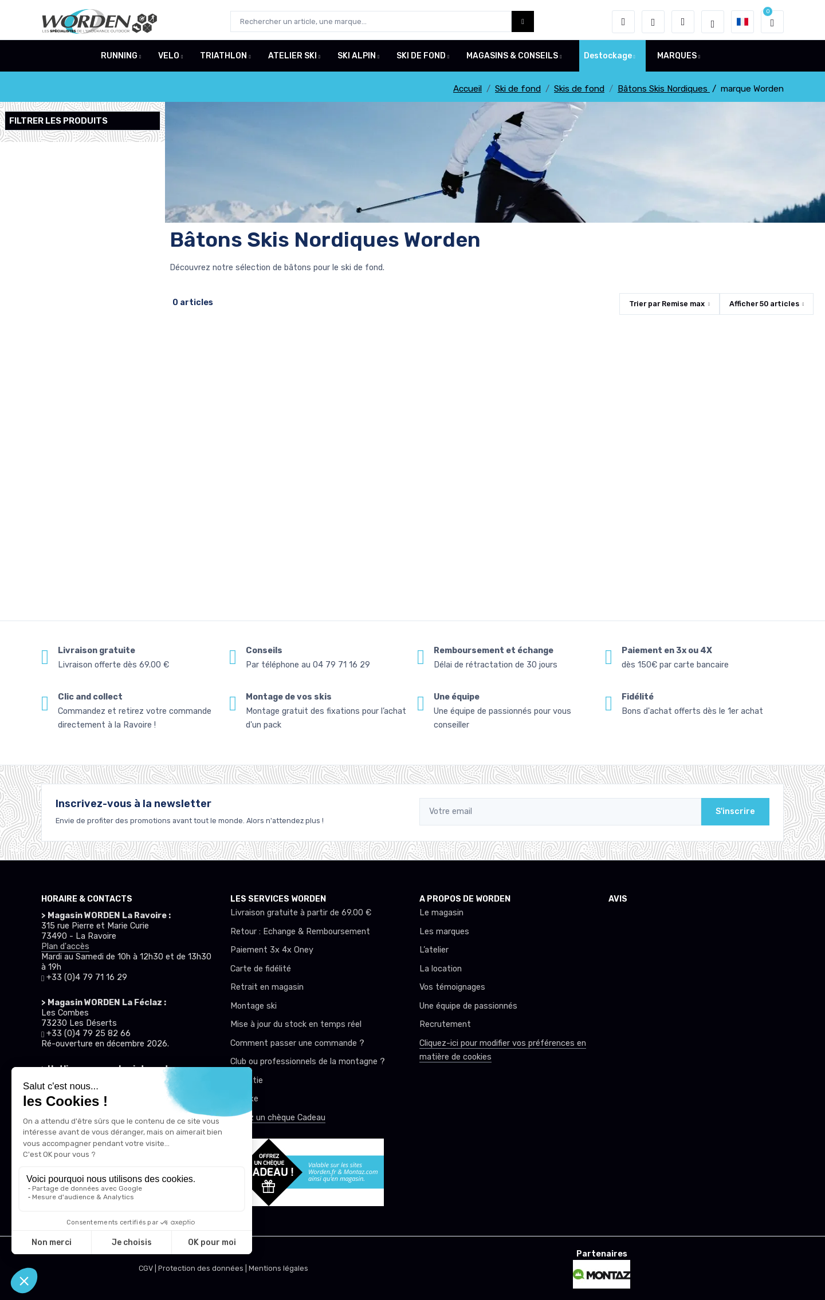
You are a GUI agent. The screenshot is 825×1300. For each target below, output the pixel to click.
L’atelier (434, 950)
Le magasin (441, 913)
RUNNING (119, 59)
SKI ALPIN (356, 59)
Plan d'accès (65, 946)
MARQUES (677, 59)
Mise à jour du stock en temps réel (296, 1024)
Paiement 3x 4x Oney (271, 950)
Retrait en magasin (267, 987)
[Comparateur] (682, 21)
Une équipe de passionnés (468, 1006)
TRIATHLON (223, 59)
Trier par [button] (667, 303)
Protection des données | (203, 1268)
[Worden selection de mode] (712, 21)
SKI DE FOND (421, 59)
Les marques (444, 932)
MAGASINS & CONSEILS (512, 59)
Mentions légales (278, 1268)
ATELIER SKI (292, 59)
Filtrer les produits (58, 121)
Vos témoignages (452, 987)
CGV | (148, 1268)
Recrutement (445, 1024)
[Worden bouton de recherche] (523, 21)
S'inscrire (735, 811)
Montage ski (253, 1006)
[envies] (653, 21)
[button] (623, 21)
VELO (168, 59)
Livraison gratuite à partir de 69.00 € (300, 913)
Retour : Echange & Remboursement (300, 932)
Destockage (608, 59)
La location (440, 969)
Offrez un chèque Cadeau (277, 1118)
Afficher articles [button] (764, 303)
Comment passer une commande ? (297, 1043)
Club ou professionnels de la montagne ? (307, 1061)
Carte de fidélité (260, 969)
